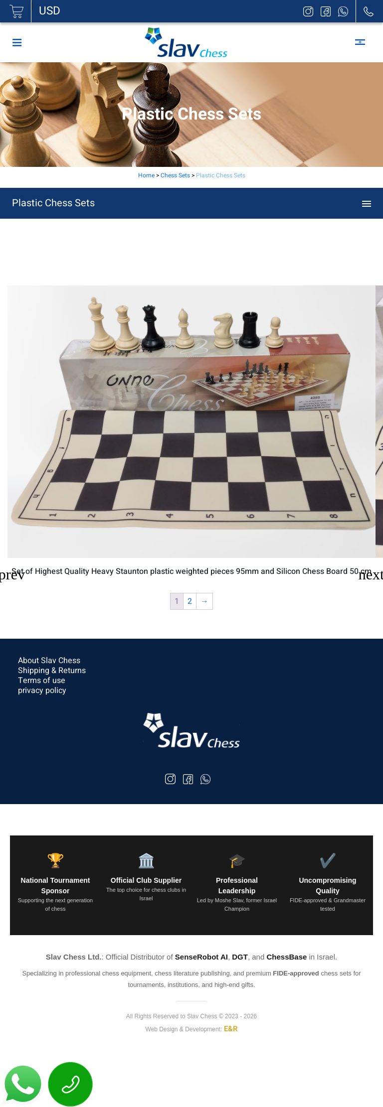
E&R (231, 1028)
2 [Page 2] (190, 601)
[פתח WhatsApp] (24, 1084)
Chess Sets (175, 175)
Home (146, 175)
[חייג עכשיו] (71, 1084)
